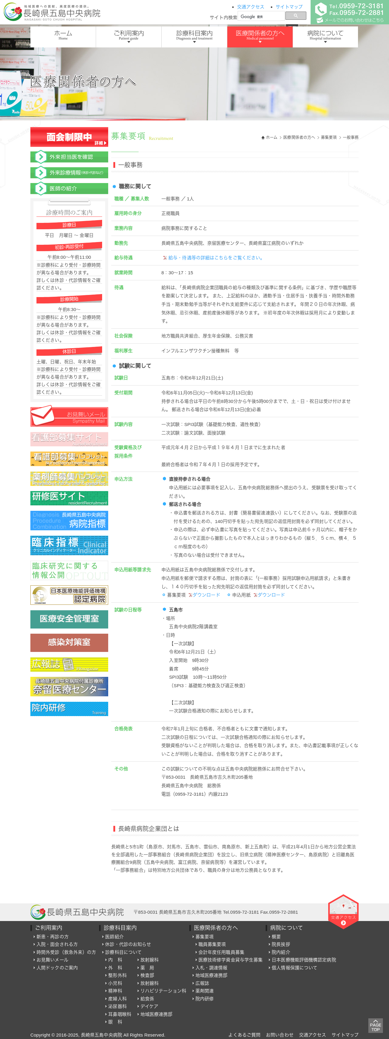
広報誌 (202, 983)
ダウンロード (204, 594)
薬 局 (147, 967)
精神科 (115, 990)
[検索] (261, 17)
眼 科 (115, 1021)
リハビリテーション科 (163, 990)
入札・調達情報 (211, 967)
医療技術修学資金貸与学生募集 (230, 959)
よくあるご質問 (244, 1034)
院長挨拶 (281, 944)
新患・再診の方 (52, 936)
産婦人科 (117, 998)
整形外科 (117, 975)
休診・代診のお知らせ (128, 944)
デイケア (149, 1006)
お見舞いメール (52, 959)
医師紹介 (114, 936)
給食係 (147, 998)
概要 (276, 936)
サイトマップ (289, 6)
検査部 (147, 975)
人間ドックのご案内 (57, 967)
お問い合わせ (280, 1034)
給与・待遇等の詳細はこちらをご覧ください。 (214, 257)
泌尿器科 (117, 1006)
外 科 (115, 967)
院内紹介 (281, 952)
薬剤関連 (204, 990)
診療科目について (123, 952)
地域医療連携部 (156, 1014)
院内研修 (204, 998)
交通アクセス (250, 6)
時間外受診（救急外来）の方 (66, 952)
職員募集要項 (212, 944)
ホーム (271, 137)
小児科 (115, 983)
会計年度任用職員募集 (221, 952)
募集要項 (329, 137)
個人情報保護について (294, 967)
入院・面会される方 (57, 944)
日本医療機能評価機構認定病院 (304, 959)
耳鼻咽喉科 (119, 1014)
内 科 (115, 959)
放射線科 (149, 959)
